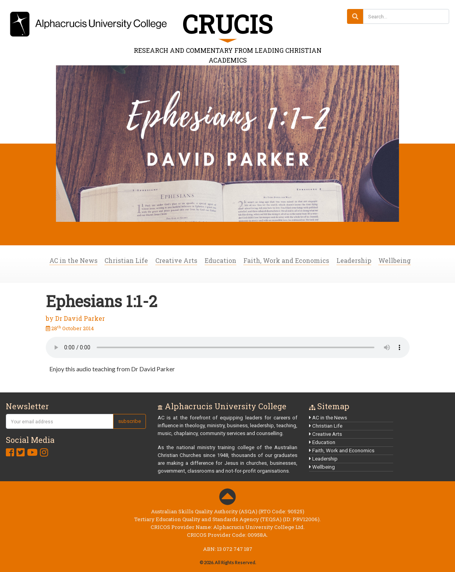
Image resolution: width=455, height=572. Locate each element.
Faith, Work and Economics (286, 260)
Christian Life (126, 260)
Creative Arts (176, 260)
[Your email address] (59, 421)
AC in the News (73, 260)
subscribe (129, 421)
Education (220, 260)
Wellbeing (394, 260)
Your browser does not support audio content (228, 347)
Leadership (353, 260)
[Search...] (406, 16)
